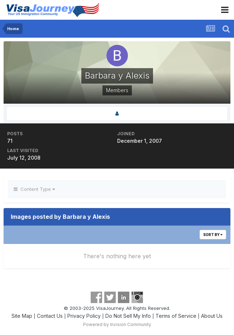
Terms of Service (176, 316)
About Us (212, 316)
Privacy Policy (84, 316)
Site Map (21, 316)
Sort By (213, 234)
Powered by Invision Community (117, 324)
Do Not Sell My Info (128, 316)
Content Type (34, 189)
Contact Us (50, 316)
